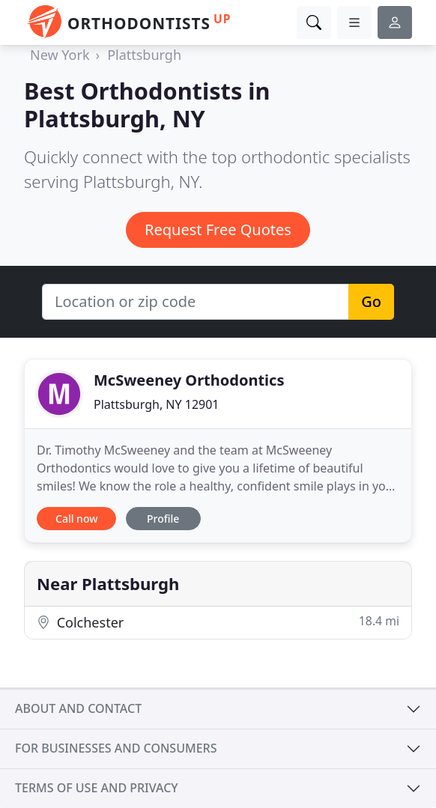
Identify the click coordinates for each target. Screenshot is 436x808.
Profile (163, 518)
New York (60, 55)
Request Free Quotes (218, 229)
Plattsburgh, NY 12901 (156, 404)
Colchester (218, 622)
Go (371, 301)
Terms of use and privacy (96, 788)
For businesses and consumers (116, 748)
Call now (76, 518)
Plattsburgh (144, 55)
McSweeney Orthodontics (189, 380)
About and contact (78, 708)
